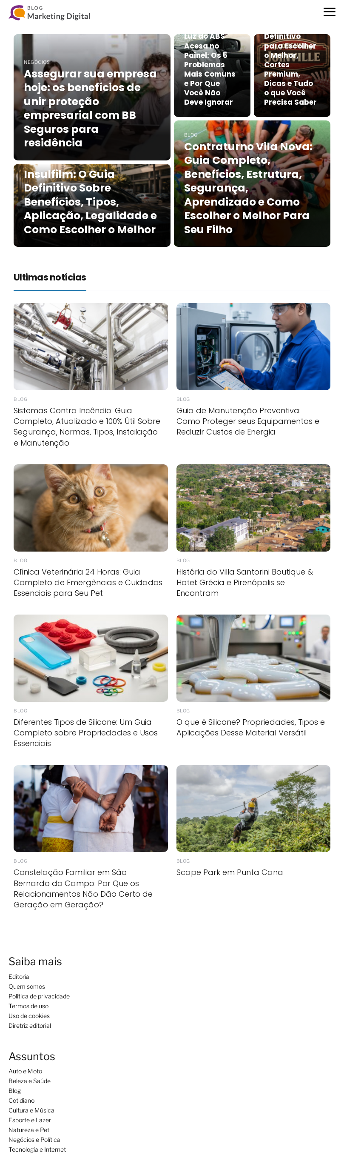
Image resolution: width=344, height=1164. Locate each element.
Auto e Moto (25, 1071)
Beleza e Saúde (30, 1080)
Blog (15, 1090)
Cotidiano (21, 1100)
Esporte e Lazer (30, 1120)
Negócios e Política (34, 1139)
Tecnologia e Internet (37, 1149)
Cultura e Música (31, 1110)
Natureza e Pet (29, 1129)
